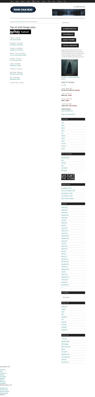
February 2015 (64, 259)
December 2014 (65, 261)
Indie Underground (65, 357)
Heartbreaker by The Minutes (16, 50)
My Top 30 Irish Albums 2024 (68, 190)
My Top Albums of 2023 (66, 193)
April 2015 (63, 254)
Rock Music (64, 170)
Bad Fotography (65, 344)
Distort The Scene (4, 389)
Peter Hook (64, 322)
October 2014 (64, 266)
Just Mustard (3, 376)
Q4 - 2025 (63, 85)
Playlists (63, 135)
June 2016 (63, 243)
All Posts (63, 146)
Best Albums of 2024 (66, 188)
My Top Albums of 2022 (66, 196)
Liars (62, 319)
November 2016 (65, 238)
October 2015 (64, 246)
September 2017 (65, 235)
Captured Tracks (3, 388)
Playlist (39, 1)
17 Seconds (64, 339)
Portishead (63, 324)
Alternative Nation (65, 341)
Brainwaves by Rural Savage (16, 74)
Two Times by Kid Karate (15, 60)
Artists (18, 1)
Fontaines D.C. (3, 373)
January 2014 (64, 274)
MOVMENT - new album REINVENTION (70, 77)
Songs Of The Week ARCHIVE (68, 114)
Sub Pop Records (4, 393)
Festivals (59, 1)
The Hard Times (65, 362)
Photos (44, 1)
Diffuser (63, 349)
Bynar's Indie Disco (65, 346)
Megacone (2, 378)
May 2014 (63, 272)
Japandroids (64, 317)
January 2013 (64, 282)
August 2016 (64, 241)
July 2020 (63, 220)
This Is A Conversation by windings (18, 55)
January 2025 (64, 207)
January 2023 (64, 212)
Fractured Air (64, 351)
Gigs (65, 1)
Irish (33, 1)
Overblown (63, 359)
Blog (54, 1)
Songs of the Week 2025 (67, 111)
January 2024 (64, 210)
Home (12, 1)
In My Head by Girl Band (15, 39)
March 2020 (64, 223)
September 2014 (65, 269)
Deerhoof (63, 309)
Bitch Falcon (3, 369)
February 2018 (64, 230)
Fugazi (62, 311)
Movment (2, 380)
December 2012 (65, 284)
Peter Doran (3, 381)
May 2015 (63, 251)
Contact (63, 148)
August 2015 (64, 248)
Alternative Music (65, 157)
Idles (62, 314)
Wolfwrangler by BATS (15, 79)
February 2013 (64, 279)
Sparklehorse (64, 329)
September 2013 (65, 277)
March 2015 (64, 256)
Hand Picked (64, 168)
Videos (63, 141)
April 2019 (63, 225)
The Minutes (3, 383)
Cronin (1, 371)
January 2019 (64, 228)
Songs (29, 1)
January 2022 (64, 217)
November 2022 (65, 215)
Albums (23, 1)
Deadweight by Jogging (15, 65)
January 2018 (64, 233)
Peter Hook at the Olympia (67, 198)
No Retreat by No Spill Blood (16, 44)
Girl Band (2, 375)
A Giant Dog (64, 306)
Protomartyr (64, 327)
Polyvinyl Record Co (4, 391)
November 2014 (65, 264)
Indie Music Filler (65, 354)
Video (50, 1)
